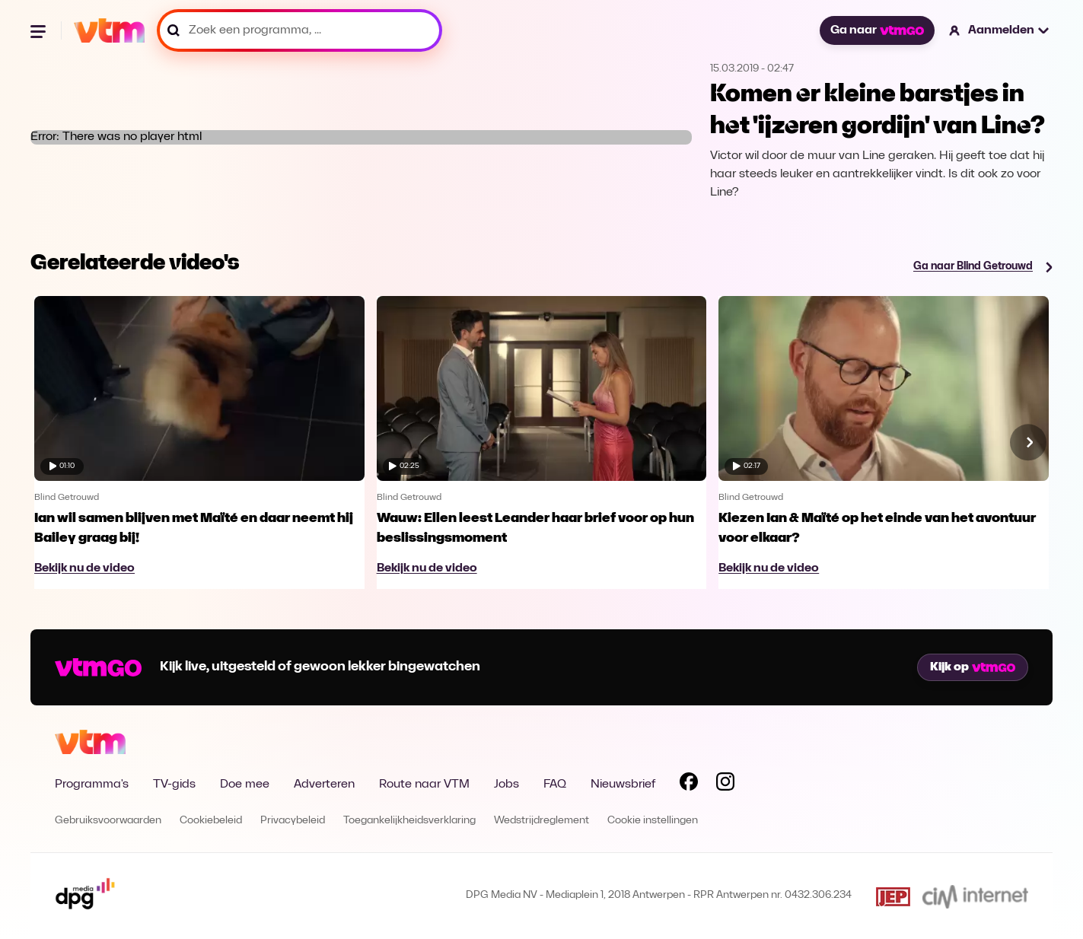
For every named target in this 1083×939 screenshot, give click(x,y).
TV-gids (174, 784)
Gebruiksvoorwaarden (108, 820)
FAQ (554, 784)
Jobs (506, 784)
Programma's (92, 784)
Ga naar (876, 30)
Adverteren (324, 784)
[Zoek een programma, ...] (299, 30)
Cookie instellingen (652, 820)
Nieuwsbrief (623, 784)
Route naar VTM (424, 784)
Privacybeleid (292, 820)
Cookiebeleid (211, 820)
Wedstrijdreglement (541, 820)
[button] (1000, 30)
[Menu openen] (39, 30)
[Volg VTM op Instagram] (725, 784)
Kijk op (972, 667)
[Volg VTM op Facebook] (689, 784)
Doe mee (244, 784)
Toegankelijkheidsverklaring (409, 820)
